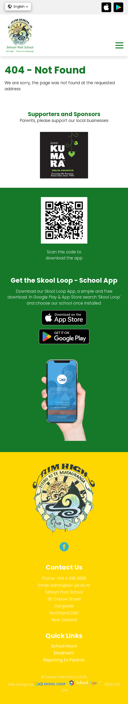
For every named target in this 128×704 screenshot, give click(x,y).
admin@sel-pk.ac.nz (70, 585)
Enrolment (64, 653)
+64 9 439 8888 (71, 578)
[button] (18, 6)
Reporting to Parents (64, 660)
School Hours (64, 646)
